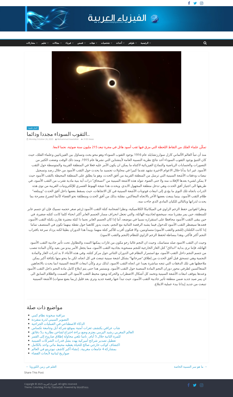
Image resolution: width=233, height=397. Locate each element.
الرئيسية (144, 42)
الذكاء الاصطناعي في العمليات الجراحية (58, 323)
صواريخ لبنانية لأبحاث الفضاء (50, 353)
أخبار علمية (32, 128)
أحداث (119, 42)
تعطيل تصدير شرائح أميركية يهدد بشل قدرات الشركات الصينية (74, 340)
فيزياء (68, 42)
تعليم (43, 42)
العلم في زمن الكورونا (41, 366)
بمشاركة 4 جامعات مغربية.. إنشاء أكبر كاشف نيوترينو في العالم (74, 349)
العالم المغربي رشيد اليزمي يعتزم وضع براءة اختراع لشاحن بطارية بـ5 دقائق (83, 332)
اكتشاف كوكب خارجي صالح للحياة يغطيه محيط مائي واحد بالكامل (76, 345)
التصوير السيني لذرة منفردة (50, 319)
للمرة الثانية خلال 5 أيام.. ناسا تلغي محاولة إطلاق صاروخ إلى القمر (76, 336)
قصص (80, 42)
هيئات (92, 42)
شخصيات (105, 42)
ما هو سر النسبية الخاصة (190, 366)
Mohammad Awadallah (68, 139)
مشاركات (30, 42)
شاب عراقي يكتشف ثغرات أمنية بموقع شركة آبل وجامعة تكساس (76, 328)
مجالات (55, 42)
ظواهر (131, 42)
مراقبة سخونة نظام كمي (48, 315)
